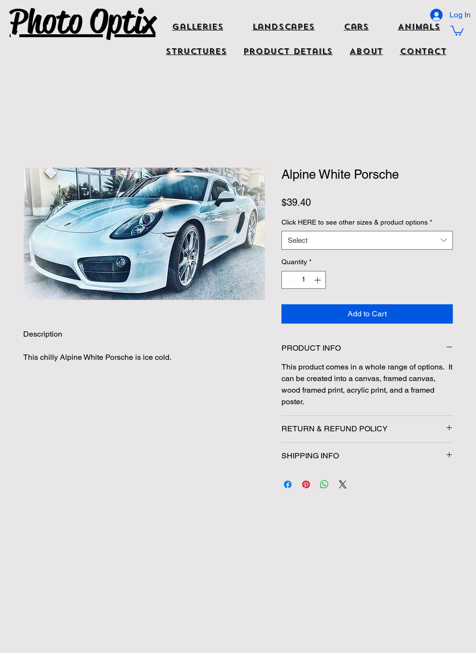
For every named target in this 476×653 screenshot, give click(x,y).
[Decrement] (289, 279)
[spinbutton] (303, 279)
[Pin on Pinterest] (306, 484)
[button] (456, 30)
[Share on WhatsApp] (324, 484)
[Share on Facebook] (288, 484)
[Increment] (318, 279)
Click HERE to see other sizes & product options (356, 222)
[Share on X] (343, 484)
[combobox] (367, 240)
